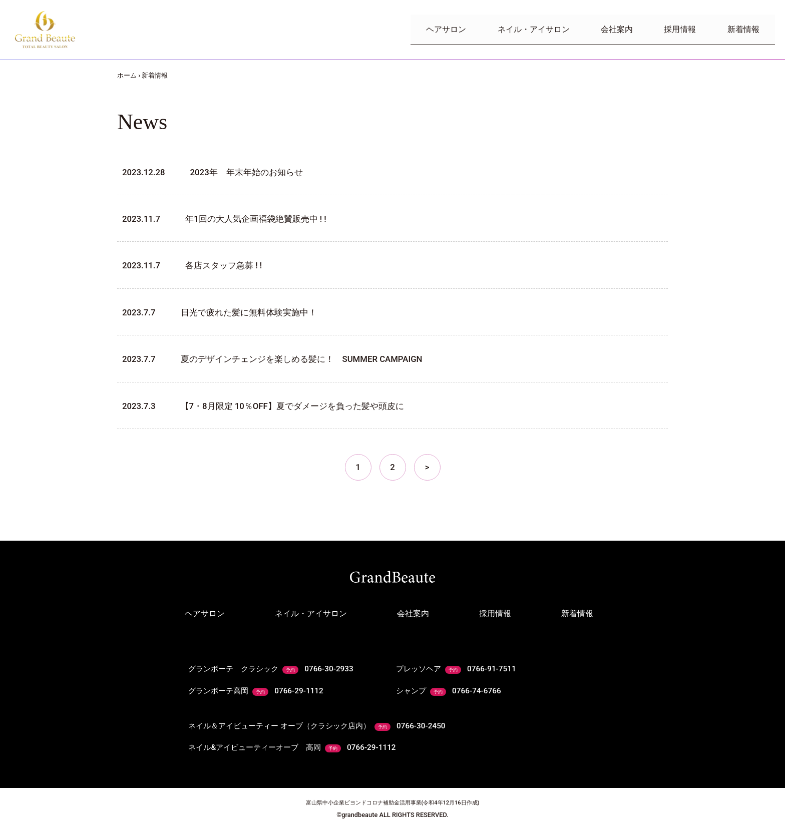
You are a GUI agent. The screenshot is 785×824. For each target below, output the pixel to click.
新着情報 (739, 29)
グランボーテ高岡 (258, 689)
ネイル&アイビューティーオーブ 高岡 (297, 741)
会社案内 (595, 29)
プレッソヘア (458, 669)
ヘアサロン (406, 29)
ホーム (127, 75)
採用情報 (667, 29)
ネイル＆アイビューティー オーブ (324, 721)
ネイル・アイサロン (503, 29)
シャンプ (450, 689)
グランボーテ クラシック (274, 669)
